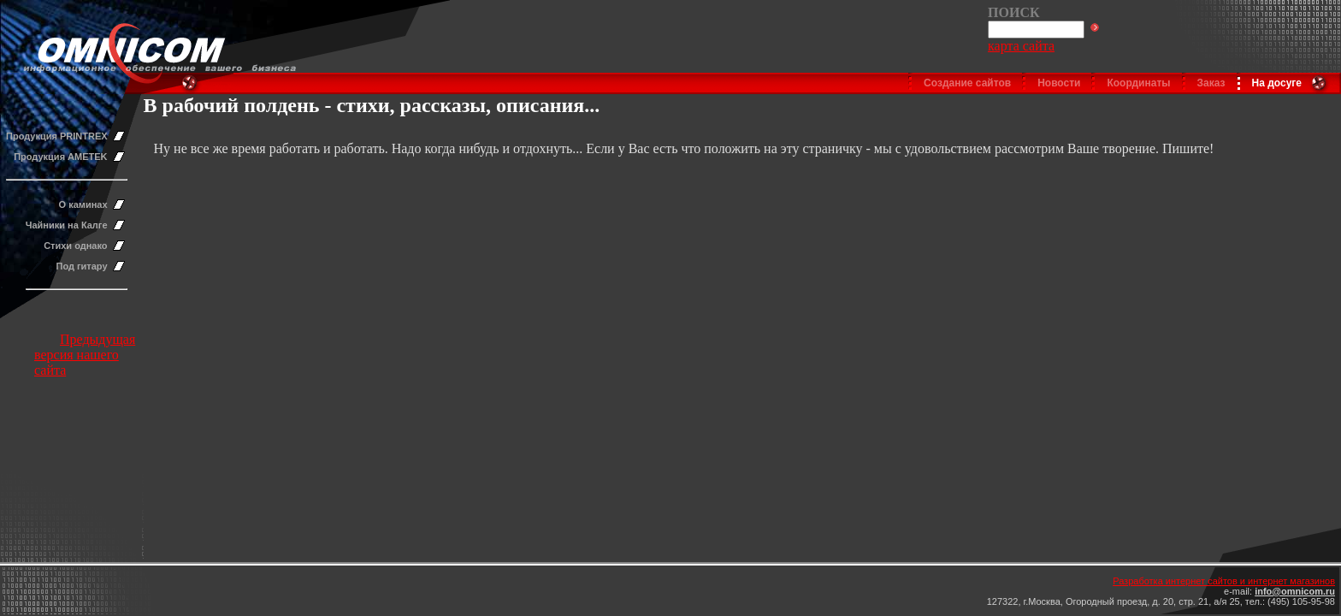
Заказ (1211, 83)
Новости (1058, 83)
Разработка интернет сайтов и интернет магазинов (1224, 581)
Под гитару (82, 266)
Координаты (1138, 83)
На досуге (1277, 83)
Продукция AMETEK (60, 156)
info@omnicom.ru (1295, 591)
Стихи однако (75, 245)
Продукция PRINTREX (57, 136)
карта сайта (1021, 45)
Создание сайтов (967, 83)
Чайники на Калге (67, 225)
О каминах (83, 204)
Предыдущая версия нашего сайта (84, 354)
